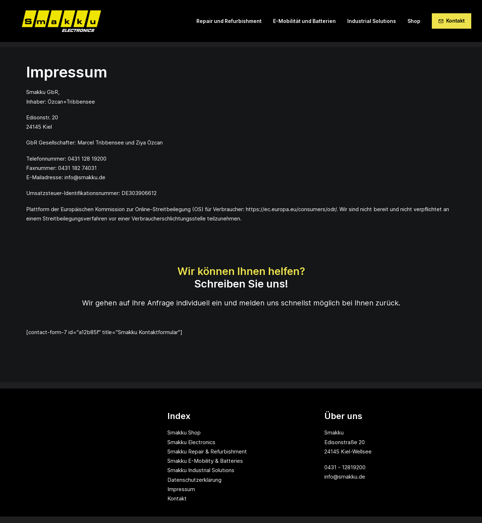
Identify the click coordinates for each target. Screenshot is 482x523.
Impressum (181, 489)
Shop (413, 23)
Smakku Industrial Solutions (200, 470)
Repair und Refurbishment (229, 23)
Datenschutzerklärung (194, 479)
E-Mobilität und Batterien (304, 23)
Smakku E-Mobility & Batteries (205, 460)
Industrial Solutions (371, 23)
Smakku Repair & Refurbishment (207, 451)
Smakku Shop (184, 432)
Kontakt (177, 498)
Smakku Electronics (191, 442)
